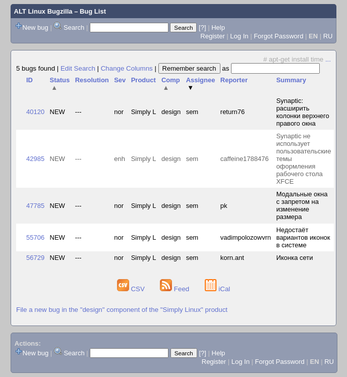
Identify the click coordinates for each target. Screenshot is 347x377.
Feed (175, 289)
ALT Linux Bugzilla (43, 11)
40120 (35, 112)
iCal (217, 289)
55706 (35, 237)
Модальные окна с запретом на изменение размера (302, 205)
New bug (35, 27)
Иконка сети (294, 257)
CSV (132, 289)
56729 (35, 257)
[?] (202, 27)
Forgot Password (278, 36)
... (328, 59)
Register (212, 36)
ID (29, 80)
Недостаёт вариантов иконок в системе (303, 237)
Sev (120, 80)
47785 (35, 205)
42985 (35, 159)
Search (74, 27)
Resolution (92, 80)
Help (218, 27)
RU (328, 36)
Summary (291, 80)
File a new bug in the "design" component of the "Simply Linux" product (121, 309)
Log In (239, 36)
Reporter (234, 80)
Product (143, 80)
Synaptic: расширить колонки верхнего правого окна (302, 112)
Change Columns (127, 68)
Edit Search (78, 68)
